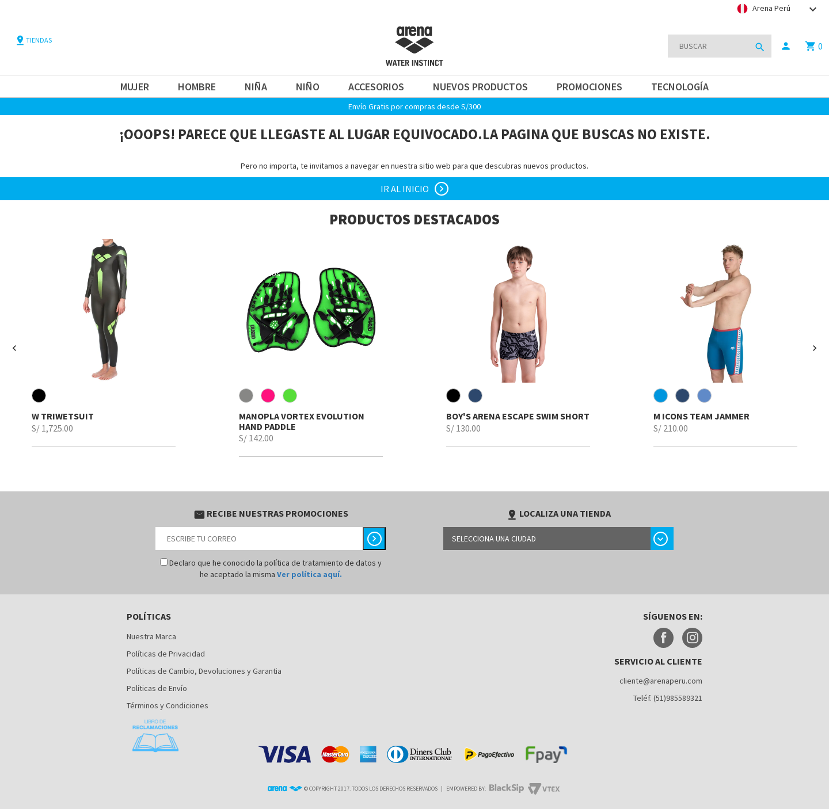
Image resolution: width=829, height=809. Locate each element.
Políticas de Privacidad (166, 653)
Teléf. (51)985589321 (667, 698)
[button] (14, 348)
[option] (103, 343)
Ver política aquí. (309, 574)
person (786, 46)
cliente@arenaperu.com (660, 681)
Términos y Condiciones (167, 705)
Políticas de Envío (157, 688)
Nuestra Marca (151, 636)
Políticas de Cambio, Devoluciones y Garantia (204, 671)
